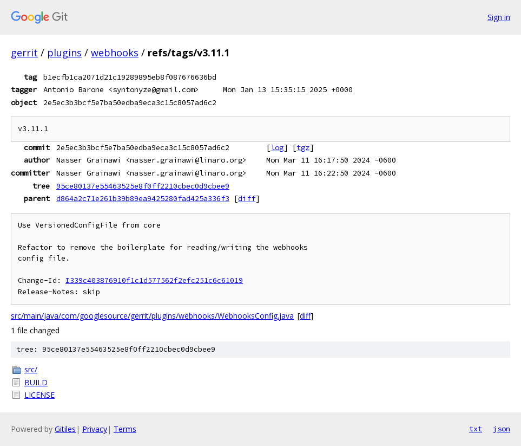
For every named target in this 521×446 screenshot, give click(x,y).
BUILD (36, 382)
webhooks (115, 52)
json (501, 429)
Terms (125, 429)
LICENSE (39, 395)
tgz (302, 147)
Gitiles (65, 429)
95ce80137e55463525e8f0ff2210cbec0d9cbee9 (142, 186)
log (277, 147)
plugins (64, 52)
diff (246, 198)
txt (475, 429)
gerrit (24, 52)
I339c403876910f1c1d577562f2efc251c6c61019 (154, 280)
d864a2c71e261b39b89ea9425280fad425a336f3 (142, 198)
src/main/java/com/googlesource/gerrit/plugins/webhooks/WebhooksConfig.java (152, 316)
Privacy (94, 429)
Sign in (498, 17)
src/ (30, 369)
